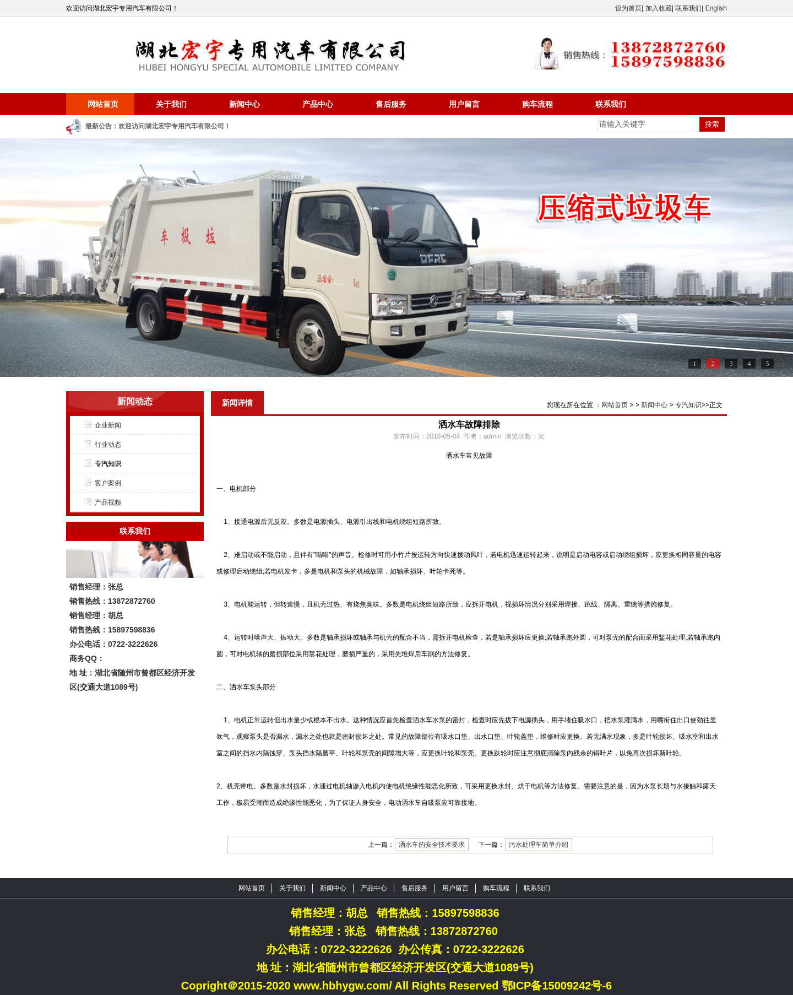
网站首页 (103, 104)
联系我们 (688, 8)
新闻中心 (244, 104)
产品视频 (108, 502)
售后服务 (391, 104)
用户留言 (464, 104)
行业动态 (108, 444)
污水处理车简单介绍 (538, 844)
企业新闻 (108, 425)
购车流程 (537, 104)
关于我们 (171, 104)
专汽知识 (108, 464)
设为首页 (628, 8)
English (716, 8)
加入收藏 (658, 8)
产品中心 (317, 104)
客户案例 (108, 483)
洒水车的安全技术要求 (432, 844)
